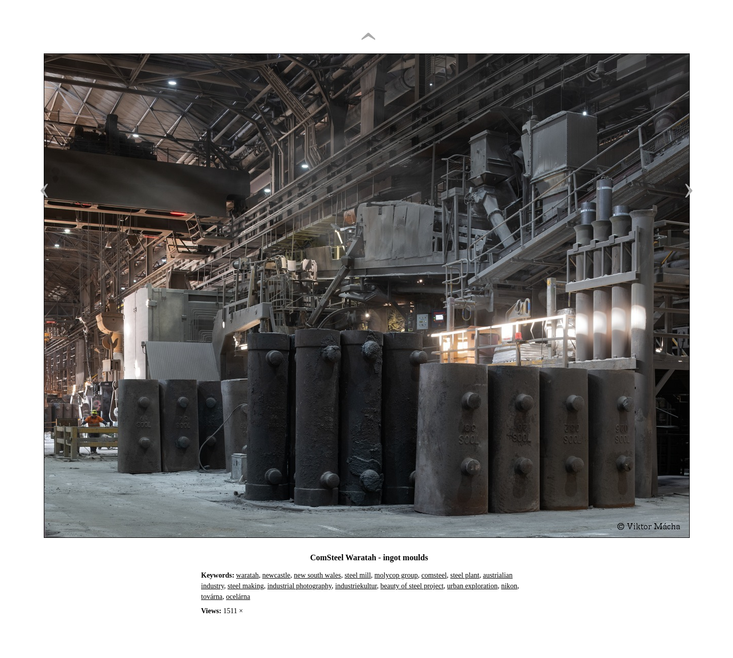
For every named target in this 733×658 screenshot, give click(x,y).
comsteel (434, 575)
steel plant (465, 575)
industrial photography (299, 586)
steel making (246, 586)
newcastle (276, 575)
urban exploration (472, 586)
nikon (509, 586)
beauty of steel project (411, 586)
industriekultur (356, 586)
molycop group (396, 575)
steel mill (358, 575)
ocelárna (238, 596)
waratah (247, 575)
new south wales (317, 575)
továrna (211, 596)
